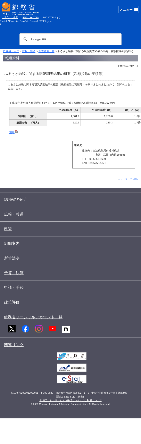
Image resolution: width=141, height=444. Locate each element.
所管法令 (12, 258)
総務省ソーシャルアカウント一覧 (33, 317)
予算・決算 (14, 273)
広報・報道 (28, 51)
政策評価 (12, 302)
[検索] (70, 39)
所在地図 (122, 393)
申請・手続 (14, 287)
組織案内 (12, 243)
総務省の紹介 (15, 199)
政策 (8, 229)
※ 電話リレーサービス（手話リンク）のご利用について (70, 400)
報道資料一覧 (47, 51)
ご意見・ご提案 (10, 17)
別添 (13, 132)
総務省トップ (11, 51)
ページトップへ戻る (128, 179)
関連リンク (14, 345)
